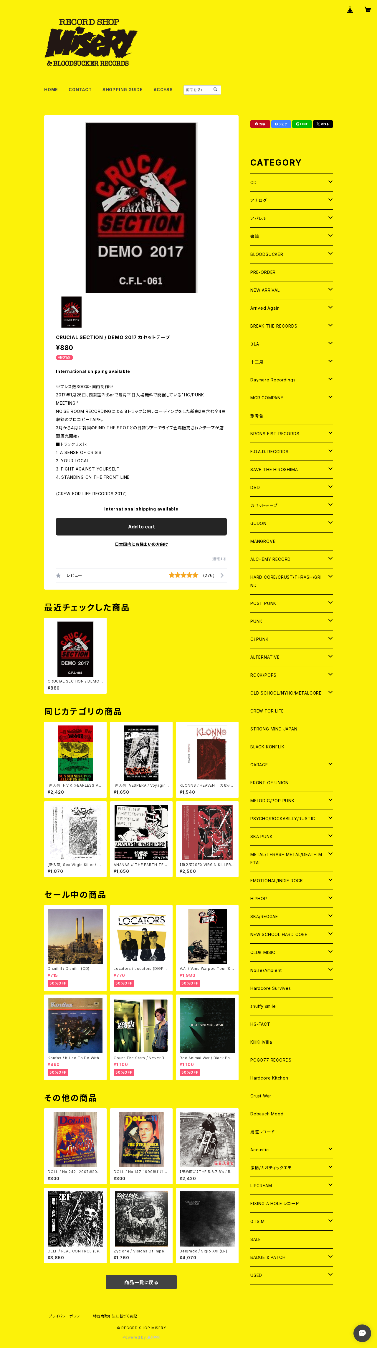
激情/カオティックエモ (271, 1167)
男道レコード (262, 1131)
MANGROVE (262, 541)
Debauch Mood (267, 1113)
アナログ (258, 200)
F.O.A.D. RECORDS (269, 451)
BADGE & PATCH (267, 1257)
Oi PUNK (259, 639)
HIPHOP (258, 898)
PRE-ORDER (263, 272)
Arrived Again (265, 308)
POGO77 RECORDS (271, 1059)
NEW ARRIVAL (265, 290)
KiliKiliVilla (261, 1042)
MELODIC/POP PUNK (272, 800)
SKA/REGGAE (264, 916)
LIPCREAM (261, 1185)
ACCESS (163, 89)
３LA (254, 343)
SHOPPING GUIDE (122, 89)
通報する (219, 559)
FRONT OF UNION (269, 782)
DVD (255, 487)
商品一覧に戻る (141, 1282)
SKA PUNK (261, 836)
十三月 (256, 361)
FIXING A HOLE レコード (274, 1203)
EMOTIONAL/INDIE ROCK (276, 880)
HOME (51, 89)
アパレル (258, 218)
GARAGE (259, 764)
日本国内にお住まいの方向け (141, 544)
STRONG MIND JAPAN (273, 728)
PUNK (256, 621)
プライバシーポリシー (66, 1316)
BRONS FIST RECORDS (274, 433)
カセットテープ (264, 505)
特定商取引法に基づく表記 (115, 1316)
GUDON (258, 523)
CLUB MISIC (262, 952)
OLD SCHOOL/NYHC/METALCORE (286, 692)
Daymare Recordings (272, 379)
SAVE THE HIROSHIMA (274, 469)
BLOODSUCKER (266, 254)
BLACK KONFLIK (267, 746)
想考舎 (256, 415)
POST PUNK (263, 603)
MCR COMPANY (267, 397)
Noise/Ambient (266, 970)
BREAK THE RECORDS (273, 325)
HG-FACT (260, 1024)
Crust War (260, 1095)
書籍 (254, 236)
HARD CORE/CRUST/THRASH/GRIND (286, 581)
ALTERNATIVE (265, 657)
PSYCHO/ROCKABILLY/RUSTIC (282, 818)
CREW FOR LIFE (267, 710)
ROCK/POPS (263, 675)
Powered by (141, 1337)
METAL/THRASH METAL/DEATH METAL (286, 858)
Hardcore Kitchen (269, 1077)
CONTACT (80, 89)
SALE (255, 1239)
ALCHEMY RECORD (270, 559)
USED (256, 1275)
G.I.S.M (257, 1221)
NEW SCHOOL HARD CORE (278, 934)
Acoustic (259, 1149)
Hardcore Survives (270, 988)
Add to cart (141, 527)
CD (253, 182)
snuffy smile (263, 1006)
